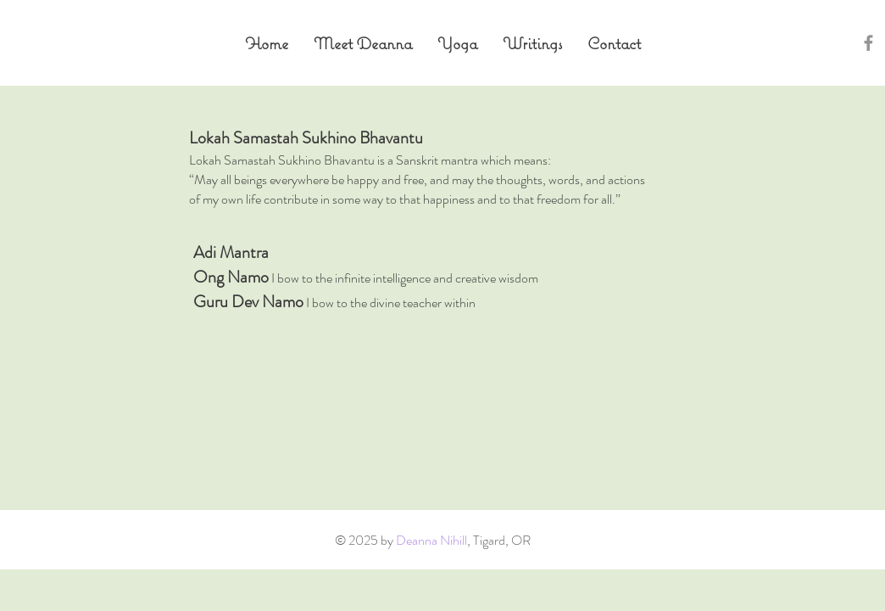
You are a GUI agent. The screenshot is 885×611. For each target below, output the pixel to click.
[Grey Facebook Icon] (868, 42)
